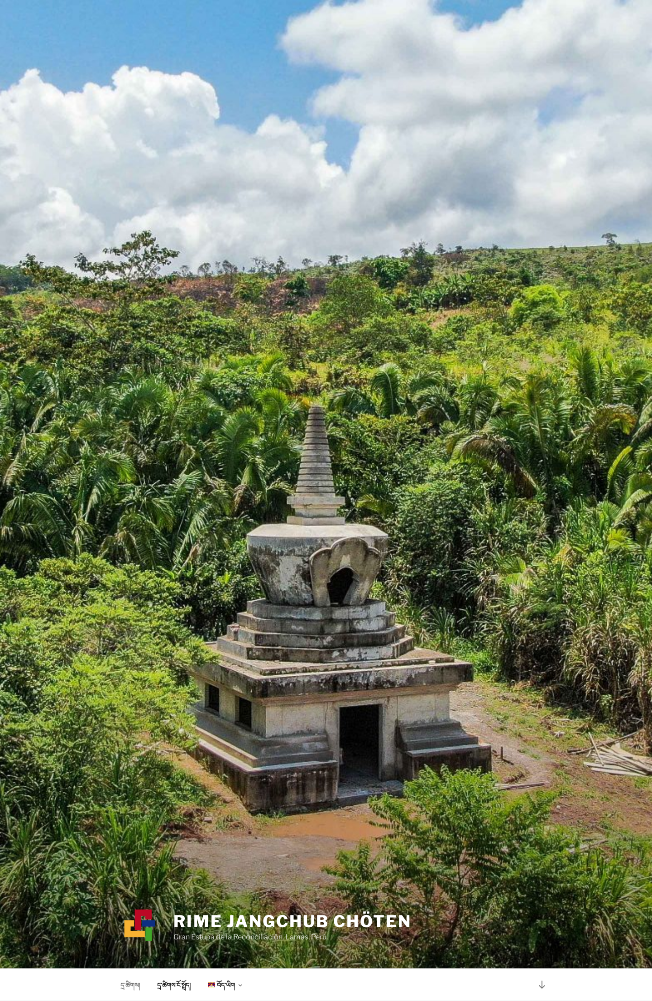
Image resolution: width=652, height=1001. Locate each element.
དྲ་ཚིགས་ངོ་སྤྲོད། (174, 985)
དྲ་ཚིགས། (130, 985)
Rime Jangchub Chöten (292, 921)
